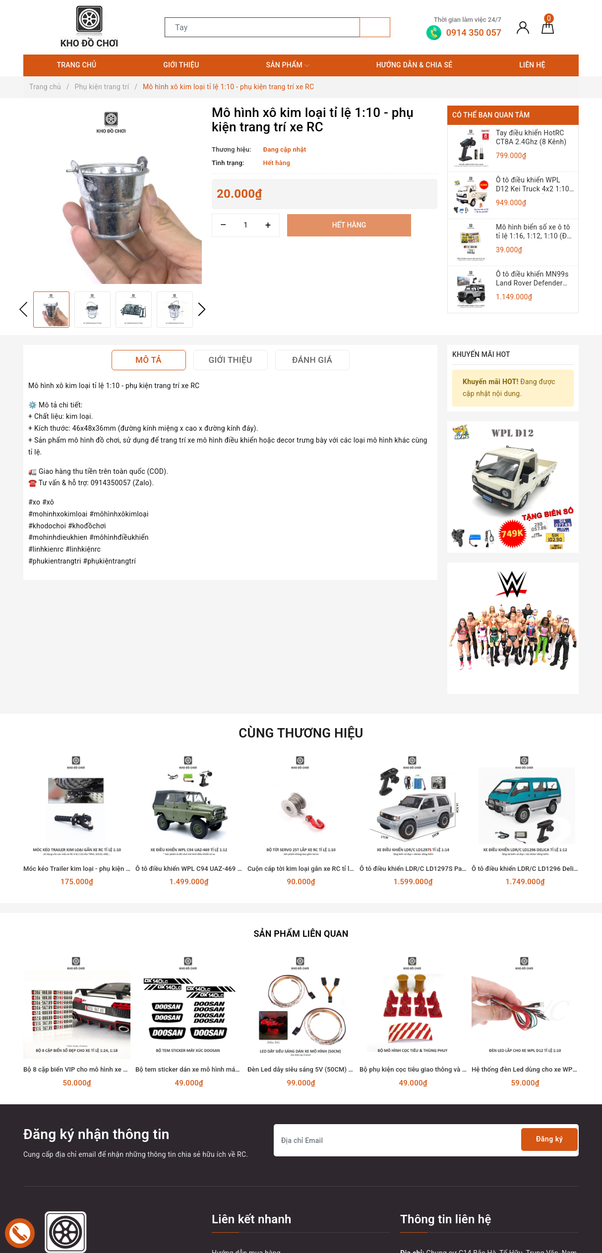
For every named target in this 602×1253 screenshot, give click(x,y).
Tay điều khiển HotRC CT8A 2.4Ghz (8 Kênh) (531, 137)
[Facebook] (32, 1194)
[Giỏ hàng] (548, 27)
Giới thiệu (181, 65)
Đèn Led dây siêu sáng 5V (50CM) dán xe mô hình (320, 944)
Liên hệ (532, 65)
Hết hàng (349, 225)
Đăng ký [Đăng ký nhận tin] (546, 1015)
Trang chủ (76, 65)
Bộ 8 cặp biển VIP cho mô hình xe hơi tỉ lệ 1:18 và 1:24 (102, 944)
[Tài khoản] (523, 27)
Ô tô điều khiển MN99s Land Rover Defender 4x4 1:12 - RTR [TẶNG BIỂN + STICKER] (532, 278)
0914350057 (439, 1192)
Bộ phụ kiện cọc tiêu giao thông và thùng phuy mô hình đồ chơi (452, 944)
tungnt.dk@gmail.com (457, 1157)
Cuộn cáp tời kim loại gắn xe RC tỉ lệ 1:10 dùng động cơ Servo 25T (344, 744)
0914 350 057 (459, 1175)
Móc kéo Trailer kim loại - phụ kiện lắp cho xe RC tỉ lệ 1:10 (108, 744)
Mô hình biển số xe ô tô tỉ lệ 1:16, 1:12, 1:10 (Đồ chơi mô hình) (533, 231)
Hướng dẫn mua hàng (246, 1128)
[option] (112, 195)
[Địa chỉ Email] (426, 1015)
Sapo (466, 1242)
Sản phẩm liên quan (301, 808)
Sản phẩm (287, 65)
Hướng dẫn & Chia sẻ (414, 65)
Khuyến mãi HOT (481, 354)
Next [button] (201, 309)
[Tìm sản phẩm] (262, 27)
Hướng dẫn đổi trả (241, 1163)
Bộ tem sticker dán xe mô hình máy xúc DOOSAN (206, 944)
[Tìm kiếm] (375, 27)
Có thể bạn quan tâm (491, 115)
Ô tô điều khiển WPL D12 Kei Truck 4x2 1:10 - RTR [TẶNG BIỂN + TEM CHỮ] (534, 184)
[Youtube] (73, 1194)
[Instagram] (94, 1194)
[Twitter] (52, 1194)
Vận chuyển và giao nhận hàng (260, 1181)
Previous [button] (23, 309)
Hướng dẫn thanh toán (247, 1145)
